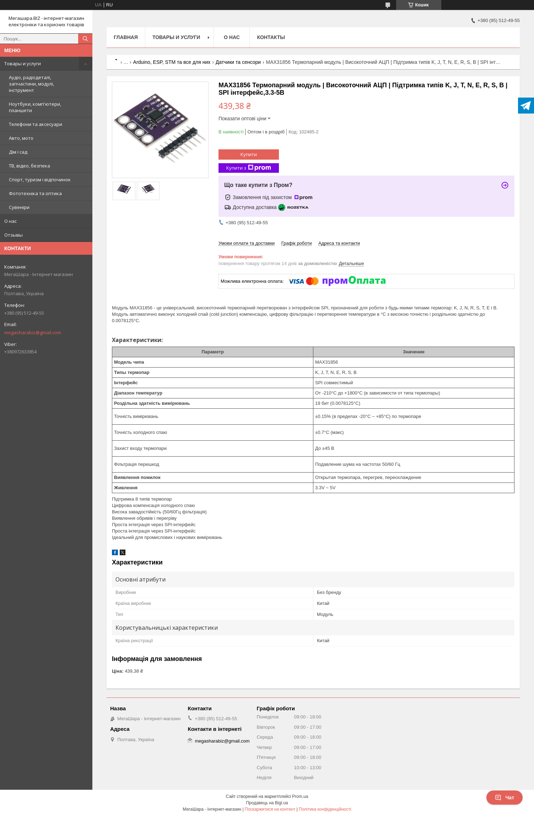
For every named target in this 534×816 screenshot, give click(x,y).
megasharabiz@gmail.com (32, 332)
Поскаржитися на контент (270, 809)
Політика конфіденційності (325, 809)
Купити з (248, 168)
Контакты (271, 37)
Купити (249, 154)
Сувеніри (19, 207)
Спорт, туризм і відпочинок (40, 179)
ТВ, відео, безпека (29, 165)
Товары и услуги (22, 63)
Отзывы (13, 235)
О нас (10, 221)
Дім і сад (18, 152)
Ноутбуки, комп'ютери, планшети (35, 107)
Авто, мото (21, 138)
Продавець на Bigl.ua (267, 802)
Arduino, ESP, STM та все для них (172, 62)
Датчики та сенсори (238, 62)
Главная (126, 37)
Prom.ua (300, 796)
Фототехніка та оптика (35, 193)
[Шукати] (85, 38)
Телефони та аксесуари (35, 124)
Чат (504, 797)
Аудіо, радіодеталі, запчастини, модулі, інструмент (31, 83)
